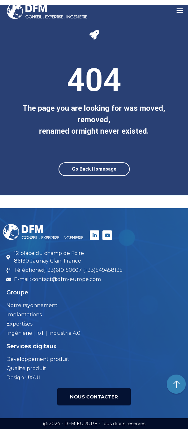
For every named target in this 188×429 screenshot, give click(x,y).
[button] (179, 10)
